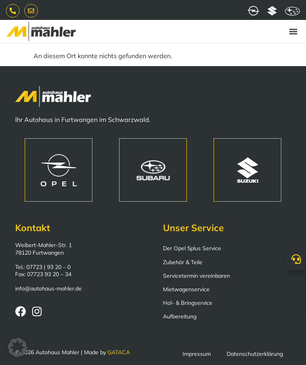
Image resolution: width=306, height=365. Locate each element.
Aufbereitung (179, 316)
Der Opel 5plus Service (192, 248)
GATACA (119, 352)
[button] (293, 31)
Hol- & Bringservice (187, 302)
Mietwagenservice (186, 289)
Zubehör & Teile (182, 262)
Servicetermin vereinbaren (196, 275)
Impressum (196, 353)
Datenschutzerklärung (255, 353)
